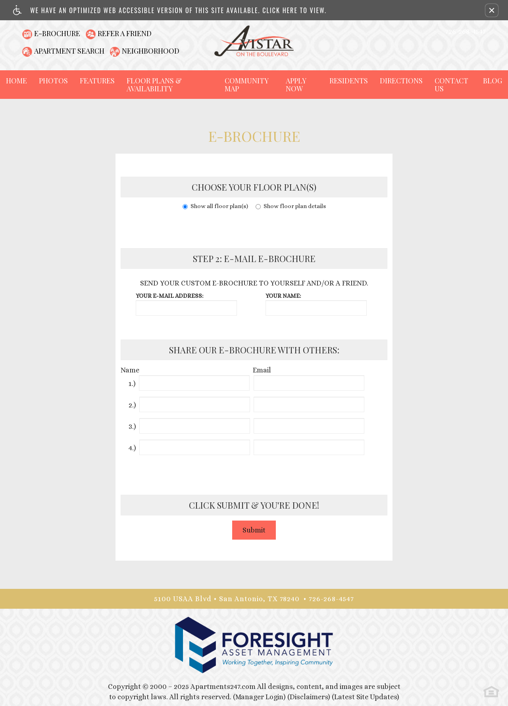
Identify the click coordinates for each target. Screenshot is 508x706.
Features (97, 80)
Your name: (283, 295)
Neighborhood (150, 51)
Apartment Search (69, 51)
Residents (348, 80)
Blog (492, 80)
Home (16, 80)
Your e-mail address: (169, 295)
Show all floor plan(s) (215, 206)
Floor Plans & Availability (154, 84)
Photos (53, 80)
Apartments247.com (223, 687)
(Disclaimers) (308, 697)
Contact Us (451, 84)
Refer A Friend (125, 33)
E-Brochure (57, 33)
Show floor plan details (291, 206)
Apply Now (296, 84)
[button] (491, 10)
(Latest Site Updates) (365, 697)
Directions (401, 80)
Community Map (246, 84)
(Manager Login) (259, 697)
